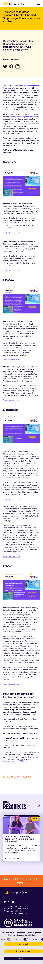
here (21, 759)
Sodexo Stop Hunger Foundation (23, 117)
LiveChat (20, 911)
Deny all (23, 958)
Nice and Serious (21, 909)
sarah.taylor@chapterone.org (15, 762)
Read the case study (11, 232)
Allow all (23, 944)
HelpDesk (23, 913)
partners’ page (31, 757)
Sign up (22, 883)
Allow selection (23, 951)
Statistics (21, 939)
